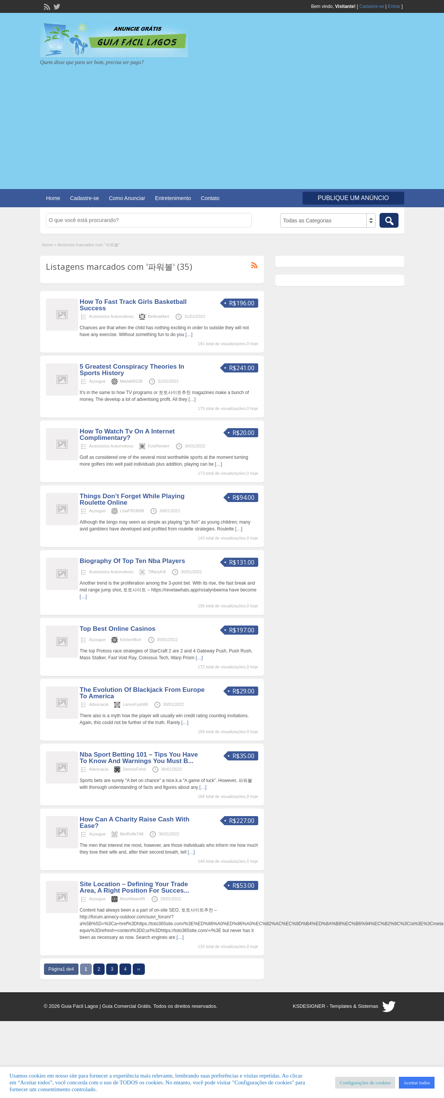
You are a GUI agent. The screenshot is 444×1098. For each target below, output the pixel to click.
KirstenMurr (131, 639)
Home (53, 198)
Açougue (97, 381)
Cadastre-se (371, 6)
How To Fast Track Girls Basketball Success (133, 305)
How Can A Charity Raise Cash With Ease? (135, 822)
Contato (210, 198)
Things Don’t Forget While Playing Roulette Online (132, 499)
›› (138, 969)
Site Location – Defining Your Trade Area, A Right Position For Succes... (134, 887)
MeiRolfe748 (132, 834)
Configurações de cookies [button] (365, 1082)
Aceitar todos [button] (416, 1082)
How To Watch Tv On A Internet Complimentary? (127, 434)
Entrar (394, 6)
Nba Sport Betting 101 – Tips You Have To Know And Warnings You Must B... (139, 758)
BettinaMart (158, 316)
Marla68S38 (131, 381)
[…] (189, 334)
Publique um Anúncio (353, 198)
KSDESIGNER (309, 1006)
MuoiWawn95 (132, 898)
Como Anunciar (127, 198)
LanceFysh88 (135, 704)
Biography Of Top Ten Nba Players (132, 561)
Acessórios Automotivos (111, 316)
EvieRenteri (158, 446)
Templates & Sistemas (353, 1006)
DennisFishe (134, 769)
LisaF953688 (132, 510)
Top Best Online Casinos (117, 628)
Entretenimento (173, 198)
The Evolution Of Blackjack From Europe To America (142, 693)
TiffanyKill (157, 571)
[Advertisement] (222, 123)
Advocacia (98, 704)
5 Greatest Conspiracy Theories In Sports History (132, 370)
